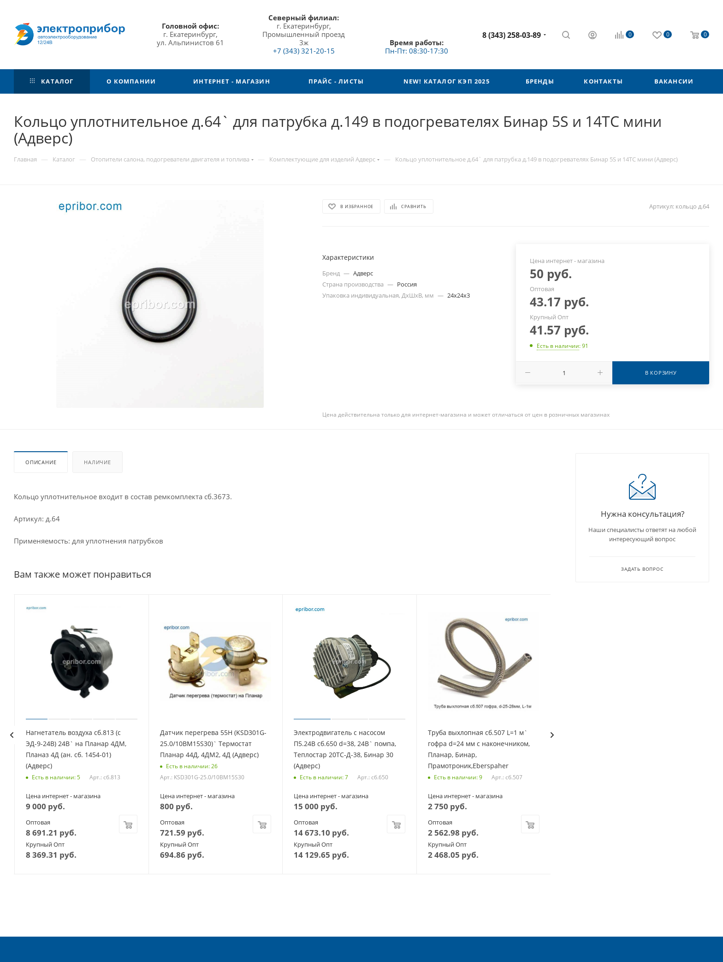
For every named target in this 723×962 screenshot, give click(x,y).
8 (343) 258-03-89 (511, 35)
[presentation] (11, 735)
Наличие (97, 462)
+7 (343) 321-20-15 (304, 50)
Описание (40, 462)
